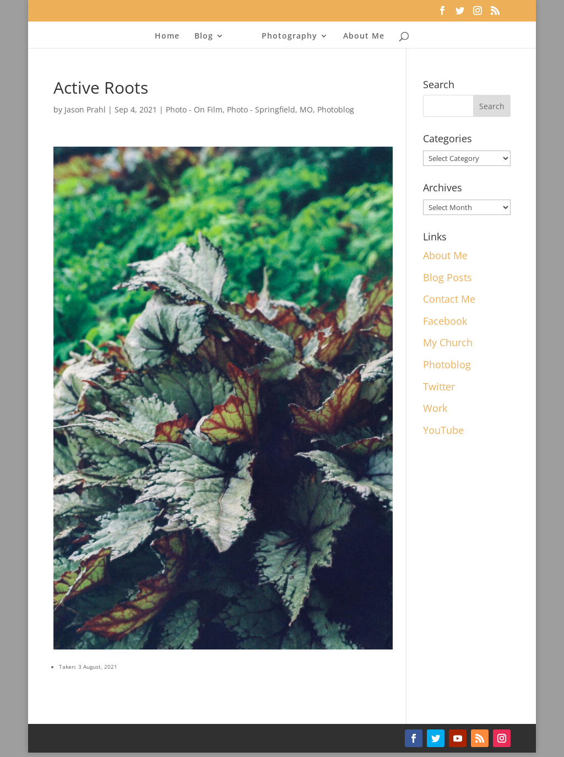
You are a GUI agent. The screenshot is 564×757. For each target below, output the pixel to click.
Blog (203, 36)
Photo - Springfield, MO (270, 109)
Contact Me (449, 298)
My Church (448, 342)
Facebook (445, 321)
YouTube (443, 430)
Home (167, 36)
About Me (363, 36)
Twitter (439, 386)
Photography (289, 36)
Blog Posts (447, 277)
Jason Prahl (85, 109)
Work (435, 408)
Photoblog (335, 109)
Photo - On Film (194, 109)
